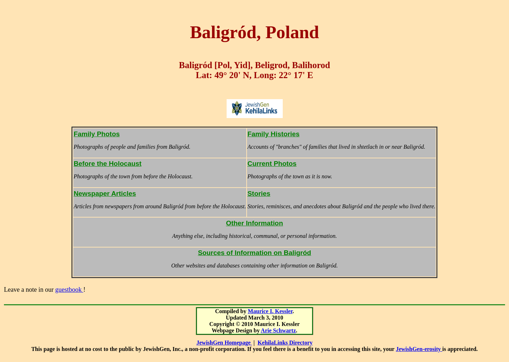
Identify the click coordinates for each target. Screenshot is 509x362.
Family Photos (97, 134)
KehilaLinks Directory (285, 343)
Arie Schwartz (278, 330)
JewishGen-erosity (419, 349)
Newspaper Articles (105, 193)
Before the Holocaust (108, 163)
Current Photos (271, 163)
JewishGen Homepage (224, 343)
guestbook (69, 289)
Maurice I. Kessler (270, 311)
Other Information (254, 223)
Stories (258, 193)
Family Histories (273, 134)
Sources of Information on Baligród (254, 252)
